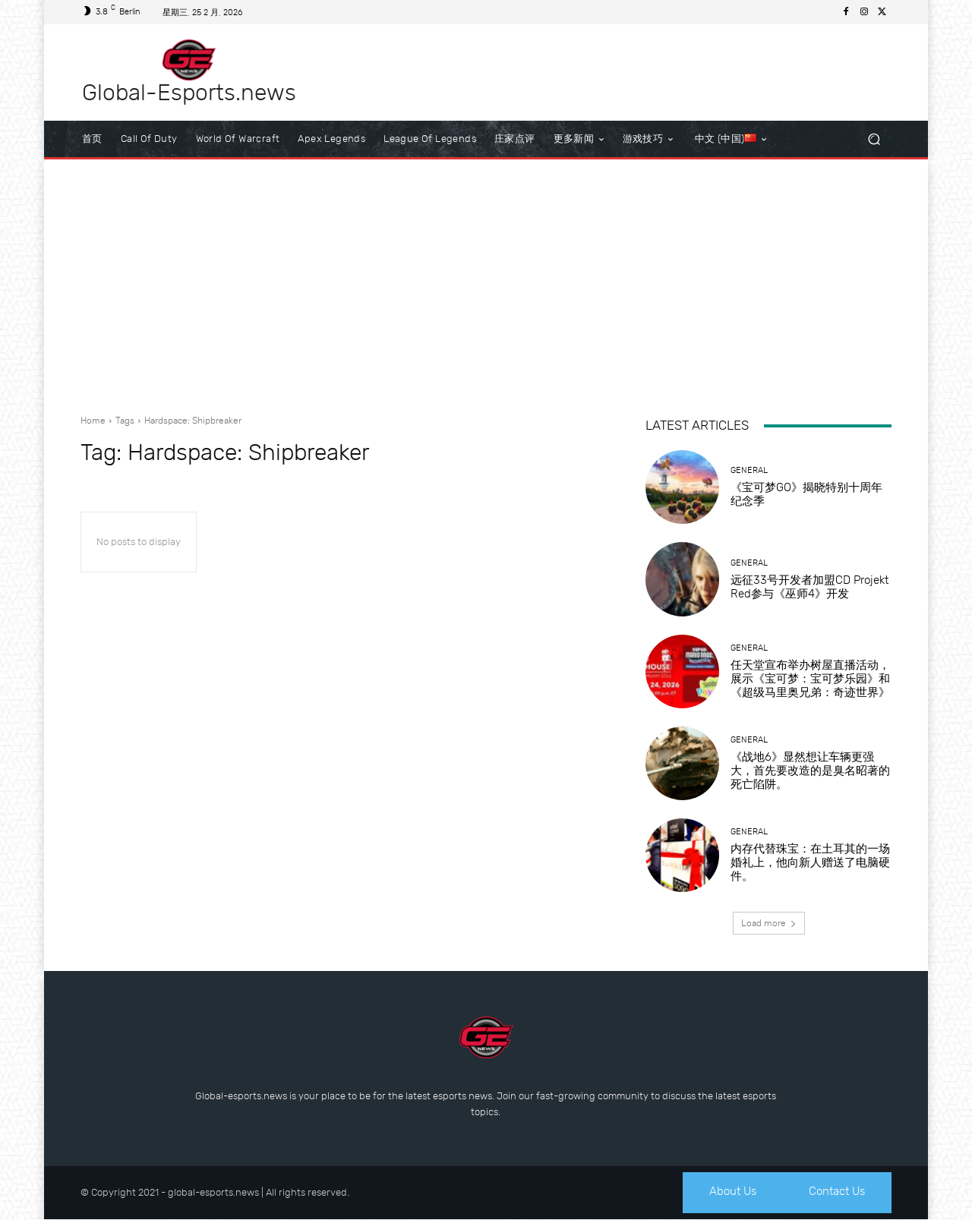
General (749, 470)
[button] (874, 139)
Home (93, 420)
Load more (769, 923)
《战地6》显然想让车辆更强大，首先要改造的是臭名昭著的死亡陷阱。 (810, 770)
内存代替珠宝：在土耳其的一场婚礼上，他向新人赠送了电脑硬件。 (810, 862)
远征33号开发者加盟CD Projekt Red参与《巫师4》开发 (809, 587)
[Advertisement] (486, 281)
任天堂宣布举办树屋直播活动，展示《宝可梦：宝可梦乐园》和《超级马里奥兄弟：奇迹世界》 (810, 678)
